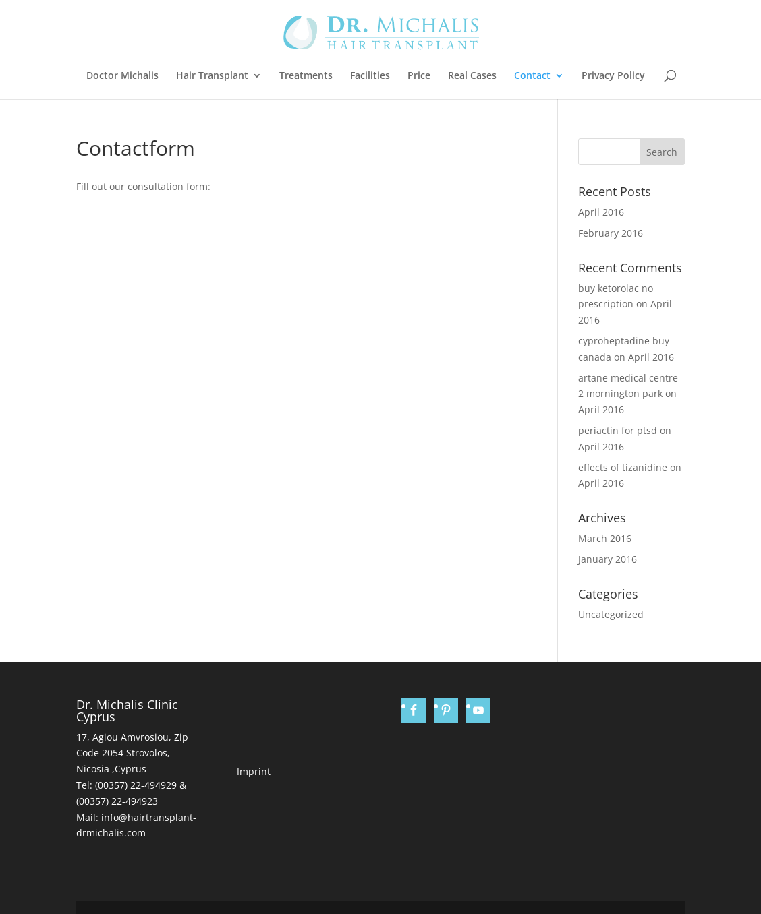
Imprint (254, 771)
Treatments (306, 76)
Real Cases (472, 76)
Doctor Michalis (122, 76)
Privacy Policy (613, 76)
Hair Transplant (212, 76)
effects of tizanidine (622, 467)
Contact (532, 76)
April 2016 (601, 212)
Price (418, 76)
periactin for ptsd (617, 430)
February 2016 (610, 232)
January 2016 (607, 559)
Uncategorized (611, 614)
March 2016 (604, 538)
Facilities (370, 76)
